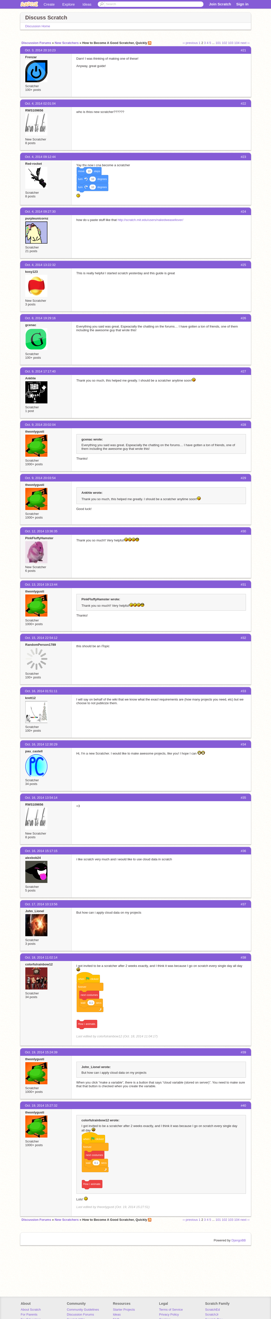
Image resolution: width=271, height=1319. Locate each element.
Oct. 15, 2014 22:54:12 (41, 638)
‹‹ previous (190, 43)
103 (230, 43)
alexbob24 (33, 858)
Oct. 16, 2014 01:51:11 (41, 691)
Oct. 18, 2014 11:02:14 (41, 957)
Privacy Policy (169, 1314)
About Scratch (31, 1309)
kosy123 (31, 272)
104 (237, 43)
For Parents (29, 1314)
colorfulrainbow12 (39, 964)
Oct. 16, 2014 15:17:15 (41, 851)
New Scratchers (67, 43)
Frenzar (31, 57)
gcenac (30, 325)
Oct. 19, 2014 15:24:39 (41, 1052)
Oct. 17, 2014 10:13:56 (41, 904)
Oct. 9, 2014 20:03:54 (40, 478)
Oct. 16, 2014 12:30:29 (41, 744)
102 (224, 43)
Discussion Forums (36, 43)
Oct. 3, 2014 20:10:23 (40, 50)
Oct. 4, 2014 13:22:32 (40, 265)
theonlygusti (34, 431)
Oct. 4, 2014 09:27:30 (40, 211)
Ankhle (30, 378)
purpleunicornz (36, 218)
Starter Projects (124, 1309)
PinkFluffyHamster (39, 538)
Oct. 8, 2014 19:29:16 (40, 318)
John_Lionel (34, 911)
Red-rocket (33, 163)
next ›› (245, 43)
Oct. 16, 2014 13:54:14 (41, 797)
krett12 (30, 698)
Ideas (86, 4)
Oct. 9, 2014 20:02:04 (40, 424)
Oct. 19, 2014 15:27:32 (41, 1105)
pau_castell (34, 751)
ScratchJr (212, 1314)
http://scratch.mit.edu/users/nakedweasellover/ (150, 220)
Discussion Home (37, 26)
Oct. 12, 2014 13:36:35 (41, 531)
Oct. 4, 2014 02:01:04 (40, 103)
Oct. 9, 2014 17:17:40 (40, 371)
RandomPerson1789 (40, 644)
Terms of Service (171, 1309)
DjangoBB (238, 1240)
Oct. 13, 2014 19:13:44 (41, 584)
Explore (68, 4)
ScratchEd (212, 1309)
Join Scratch (220, 4)
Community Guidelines (83, 1309)
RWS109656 (34, 110)
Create (49, 4)
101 (218, 43)
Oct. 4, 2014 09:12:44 (40, 157)
